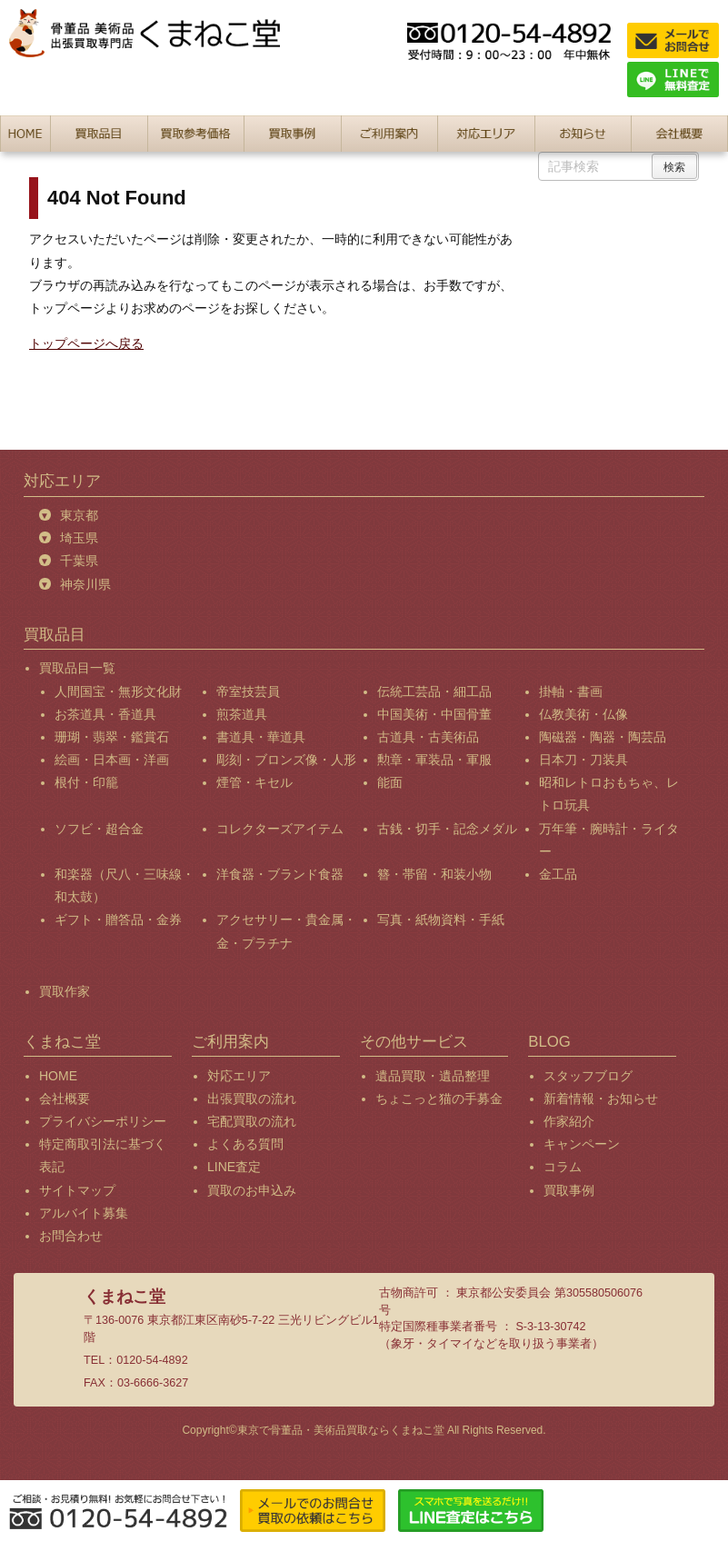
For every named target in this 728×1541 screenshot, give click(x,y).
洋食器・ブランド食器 (280, 874)
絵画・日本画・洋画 (112, 759)
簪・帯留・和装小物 (434, 874)
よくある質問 (245, 1144)
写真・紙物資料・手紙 (440, 919)
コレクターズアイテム (280, 828)
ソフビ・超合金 (99, 828)
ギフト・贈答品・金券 (118, 919)
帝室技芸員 (248, 691)
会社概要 (64, 1098)
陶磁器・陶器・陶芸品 (602, 737)
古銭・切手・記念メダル (447, 828)
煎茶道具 (241, 714)
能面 (390, 782)
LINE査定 (234, 1166)
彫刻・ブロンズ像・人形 (286, 759)
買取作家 (64, 991)
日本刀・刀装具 (583, 759)
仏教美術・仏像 (583, 714)
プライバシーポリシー (102, 1121)
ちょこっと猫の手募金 (439, 1098)
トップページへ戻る (86, 343)
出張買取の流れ (251, 1098)
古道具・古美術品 (428, 737)
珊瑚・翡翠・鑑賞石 (112, 737)
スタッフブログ (588, 1076)
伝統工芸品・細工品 (434, 691)
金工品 (558, 874)
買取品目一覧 (77, 668)
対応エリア (239, 1076)
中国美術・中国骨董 (434, 714)
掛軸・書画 (571, 691)
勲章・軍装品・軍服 (434, 759)
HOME (58, 1076)
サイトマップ (77, 1190)
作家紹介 (569, 1121)
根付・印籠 (86, 782)
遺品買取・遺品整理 (432, 1076)
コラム (563, 1166)
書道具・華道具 (260, 737)
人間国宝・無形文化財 (118, 691)
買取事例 (569, 1190)
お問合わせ (71, 1235)
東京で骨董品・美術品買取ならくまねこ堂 (340, 1430)
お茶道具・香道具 (105, 714)
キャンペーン (582, 1144)
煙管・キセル (254, 782)
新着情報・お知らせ (601, 1098)
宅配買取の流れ (251, 1121)
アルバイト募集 (83, 1213)
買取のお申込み (251, 1190)
